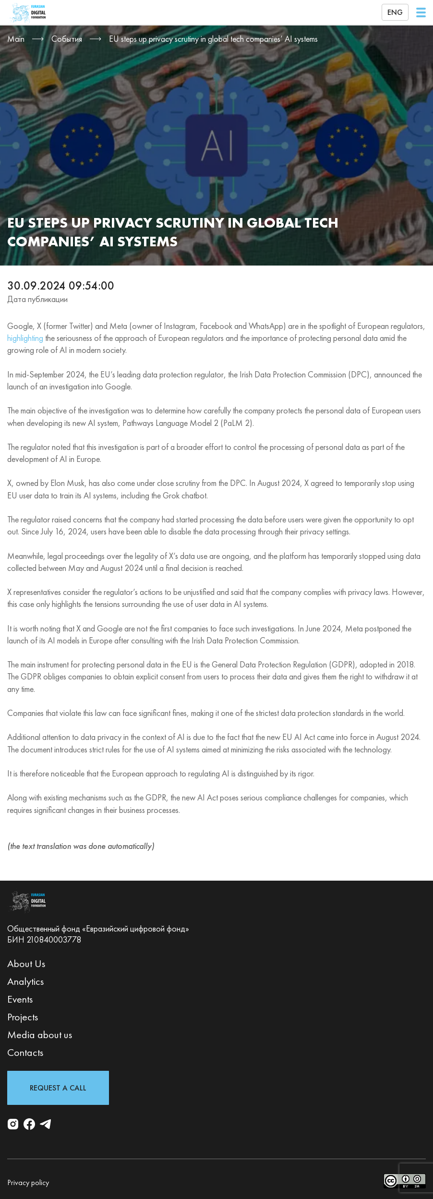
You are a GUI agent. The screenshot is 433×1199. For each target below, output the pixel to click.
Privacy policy (28, 1182)
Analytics (25, 981)
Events (20, 999)
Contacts (25, 1052)
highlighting (25, 337)
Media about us (39, 1035)
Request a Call (58, 1088)
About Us (26, 963)
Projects (22, 1017)
